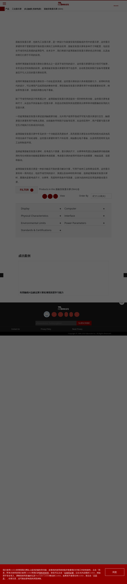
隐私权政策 (44, 572)
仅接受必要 (69, 572)
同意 (114, 572)
